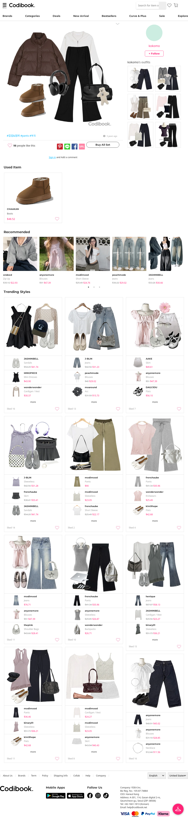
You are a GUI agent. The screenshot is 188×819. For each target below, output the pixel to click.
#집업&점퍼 (13, 135)
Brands (7, 16)
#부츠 (33, 135)
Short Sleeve (82, 278)
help (88, 775)
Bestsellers (109, 16)
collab (76, 775)
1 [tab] (88, 287)
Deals (56, 16)
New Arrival (81, 16)
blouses (43, 278)
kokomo (154, 46)
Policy (45, 775)
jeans (115, 278)
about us (7, 775)
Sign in (52, 157)
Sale (162, 16)
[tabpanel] (21, 259)
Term (34, 775)
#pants (24, 135)
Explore (183, 16)
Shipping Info (61, 775)
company (101, 775)
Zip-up (6, 278)
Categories (32, 16)
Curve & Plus (137, 16)
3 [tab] (99, 287)
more (33, 402)
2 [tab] (94, 287)
